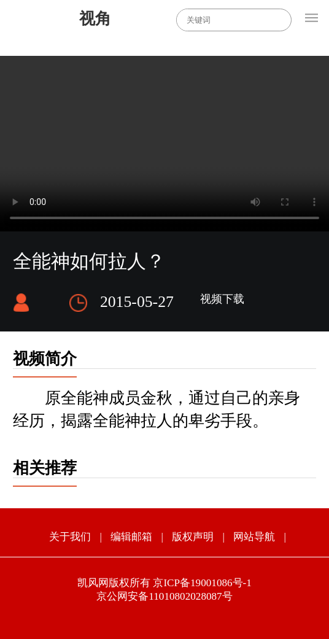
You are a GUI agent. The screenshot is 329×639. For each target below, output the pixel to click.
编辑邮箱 (131, 537)
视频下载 (222, 299)
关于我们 (70, 537)
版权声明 (193, 537)
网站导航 (254, 537)
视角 (95, 19)
